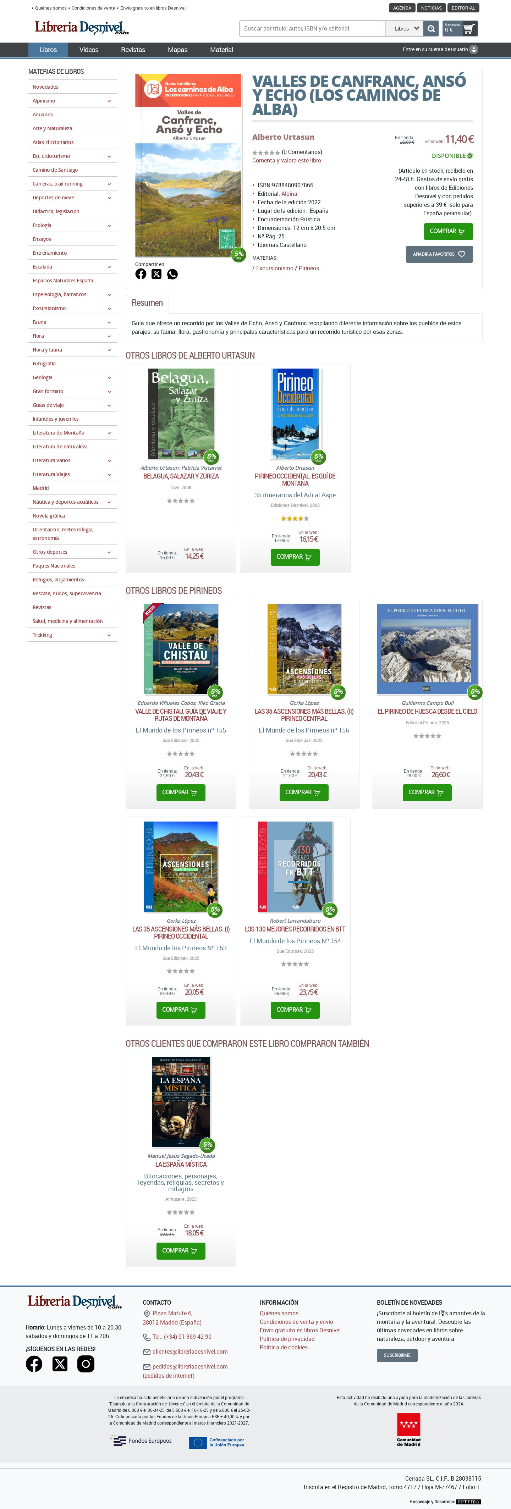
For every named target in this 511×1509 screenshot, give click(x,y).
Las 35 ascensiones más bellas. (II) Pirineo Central (304, 715)
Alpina (289, 194)
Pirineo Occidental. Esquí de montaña (295, 479)
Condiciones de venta (93, 8)
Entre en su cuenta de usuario (440, 49)
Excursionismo (274, 268)
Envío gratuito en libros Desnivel (153, 8)
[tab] (147, 304)
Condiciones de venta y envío (296, 1322)
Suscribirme (397, 1355)
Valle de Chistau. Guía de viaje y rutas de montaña (180, 715)
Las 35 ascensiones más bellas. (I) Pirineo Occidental (181, 932)
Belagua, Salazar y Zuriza (181, 476)
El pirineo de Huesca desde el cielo (427, 711)
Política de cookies (284, 1347)
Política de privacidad (287, 1339)
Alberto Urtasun (283, 137)
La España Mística (181, 1164)
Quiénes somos (51, 8)
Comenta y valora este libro (286, 160)
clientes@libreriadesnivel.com (185, 1351)
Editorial (463, 8)
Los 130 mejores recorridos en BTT (295, 929)
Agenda (402, 8)
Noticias (431, 8)
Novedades (45, 86)
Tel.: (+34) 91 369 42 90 (177, 1337)
